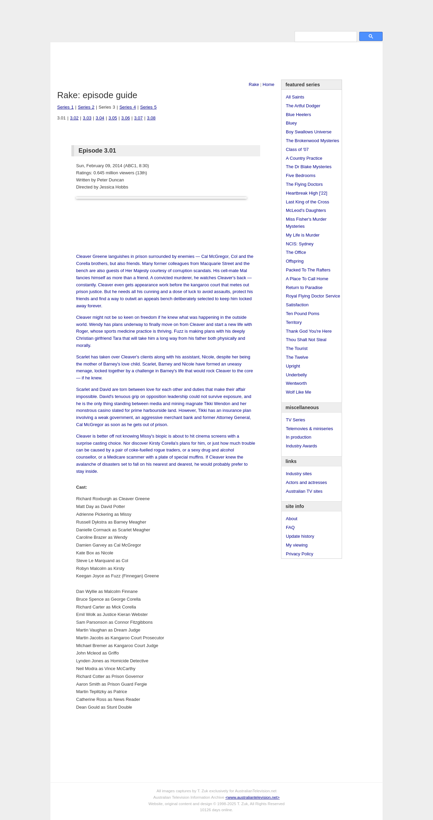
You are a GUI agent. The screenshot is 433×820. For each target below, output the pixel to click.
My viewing (296, 545)
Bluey (291, 123)
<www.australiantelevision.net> (252, 797)
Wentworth (296, 383)
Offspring (295, 261)
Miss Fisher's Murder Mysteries (306, 223)
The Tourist (296, 348)
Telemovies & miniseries (309, 428)
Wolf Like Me (298, 392)
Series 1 (65, 107)
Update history (300, 536)
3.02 (74, 117)
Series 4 (127, 107)
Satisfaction (297, 304)
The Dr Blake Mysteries (309, 166)
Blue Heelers (298, 114)
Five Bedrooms (300, 175)
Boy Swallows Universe (309, 131)
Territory (294, 322)
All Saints (295, 96)
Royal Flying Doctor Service (313, 295)
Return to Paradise (304, 287)
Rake (254, 84)
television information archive (216, 15)
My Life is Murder (303, 235)
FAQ (290, 527)
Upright (293, 366)
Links (157, 36)
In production (298, 437)
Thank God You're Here (309, 331)
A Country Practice (304, 158)
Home (268, 84)
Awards (137, 36)
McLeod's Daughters (306, 210)
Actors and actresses (306, 482)
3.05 (113, 117)
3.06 (125, 117)
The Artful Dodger (303, 105)
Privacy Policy (299, 553)
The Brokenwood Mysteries (312, 140)
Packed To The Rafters (308, 269)
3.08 (151, 117)
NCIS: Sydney (300, 243)
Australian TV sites (304, 491)
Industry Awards (301, 445)
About (291, 518)
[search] (325, 36)
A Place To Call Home (307, 278)
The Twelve (297, 357)
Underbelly (296, 374)
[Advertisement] (216, 61)
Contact (202, 36)
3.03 (87, 117)
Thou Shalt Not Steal (306, 339)
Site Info (178, 36)
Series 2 (86, 107)
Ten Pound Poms (302, 313)
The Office (296, 252)
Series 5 (148, 107)
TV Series (111, 36)
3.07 (138, 117)
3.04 (100, 117)
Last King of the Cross (307, 201)
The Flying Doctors (304, 184)
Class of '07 (297, 149)
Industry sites (299, 473)
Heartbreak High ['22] (306, 193)
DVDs (223, 36)
